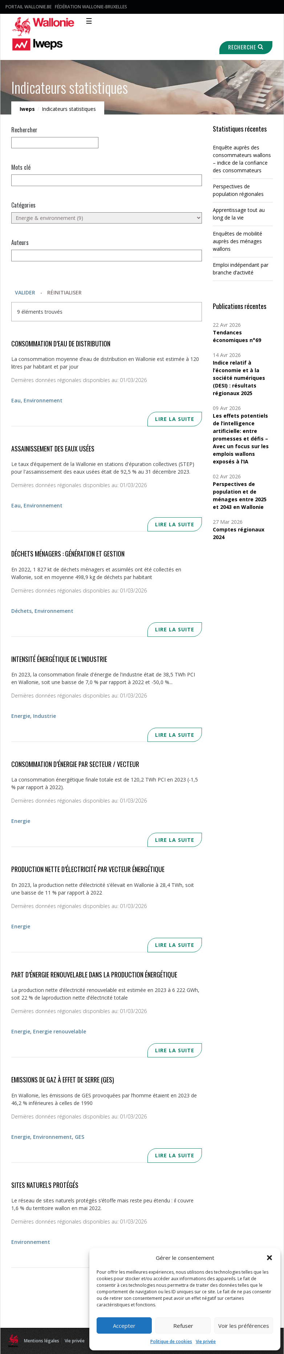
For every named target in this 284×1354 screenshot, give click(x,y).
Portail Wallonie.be (28, 7)
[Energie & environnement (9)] (106, 218)
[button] (269, 1257)
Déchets (21, 610)
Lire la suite (174, 418)
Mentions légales (41, 1341)
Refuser (183, 1325)
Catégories (23, 205)
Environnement (43, 400)
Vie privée (206, 1341)
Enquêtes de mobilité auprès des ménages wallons (237, 241)
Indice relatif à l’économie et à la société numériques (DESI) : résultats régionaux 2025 (239, 378)
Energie (20, 715)
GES (79, 1136)
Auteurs (20, 242)
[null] (54, 142)
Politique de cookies (171, 1341)
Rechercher (24, 129)
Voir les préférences (243, 1325)
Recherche (245, 47)
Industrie (44, 715)
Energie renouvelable (59, 1031)
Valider (25, 292)
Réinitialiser (64, 292)
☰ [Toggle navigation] (89, 21)
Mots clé (21, 167)
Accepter (124, 1325)
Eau (16, 400)
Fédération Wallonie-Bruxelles (91, 7)
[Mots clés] (106, 180)
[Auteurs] (106, 255)
